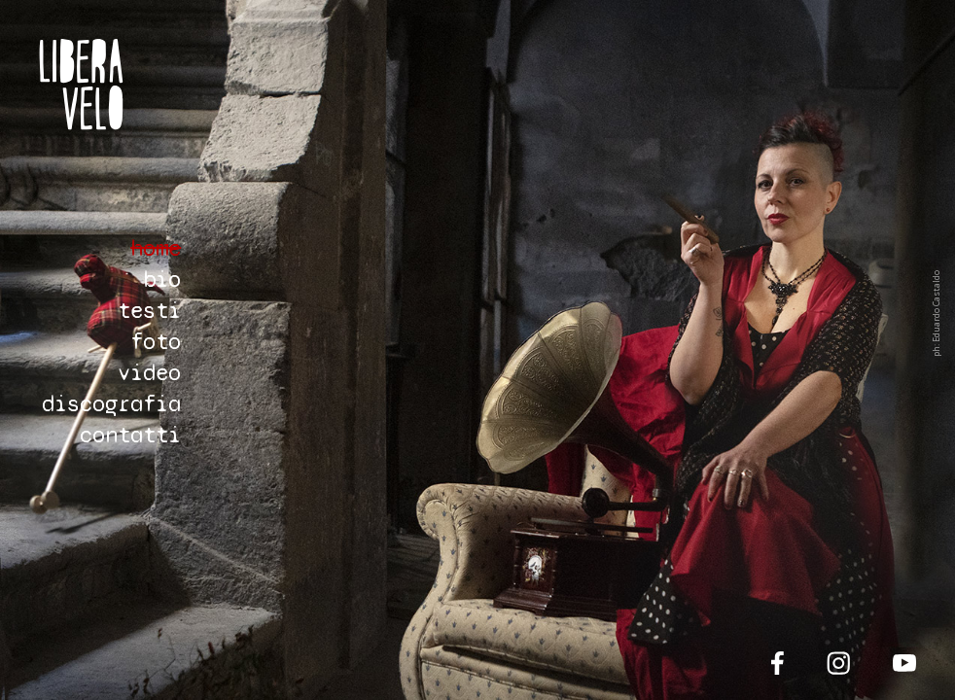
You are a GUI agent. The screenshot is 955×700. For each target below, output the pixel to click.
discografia (111, 404)
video (149, 373)
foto (155, 342)
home (155, 248)
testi (149, 311)
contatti (130, 435)
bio (162, 279)
